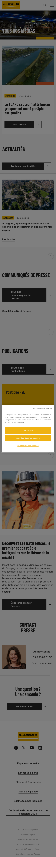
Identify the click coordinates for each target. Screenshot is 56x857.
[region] (28, 428)
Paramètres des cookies (28, 446)
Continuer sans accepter (42, 408)
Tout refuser (28, 430)
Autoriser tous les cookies (28, 438)
